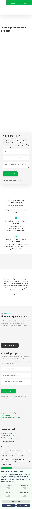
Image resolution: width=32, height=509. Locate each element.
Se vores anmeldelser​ (9, 345)
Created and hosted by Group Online (10, 427)
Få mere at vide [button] (16, 501)
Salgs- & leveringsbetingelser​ (10, 413)
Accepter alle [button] (23, 505)
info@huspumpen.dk (11, 438)
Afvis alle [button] (8, 505)
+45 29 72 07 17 (11, 436)
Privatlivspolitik (5, 415)
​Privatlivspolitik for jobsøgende (10, 417)
